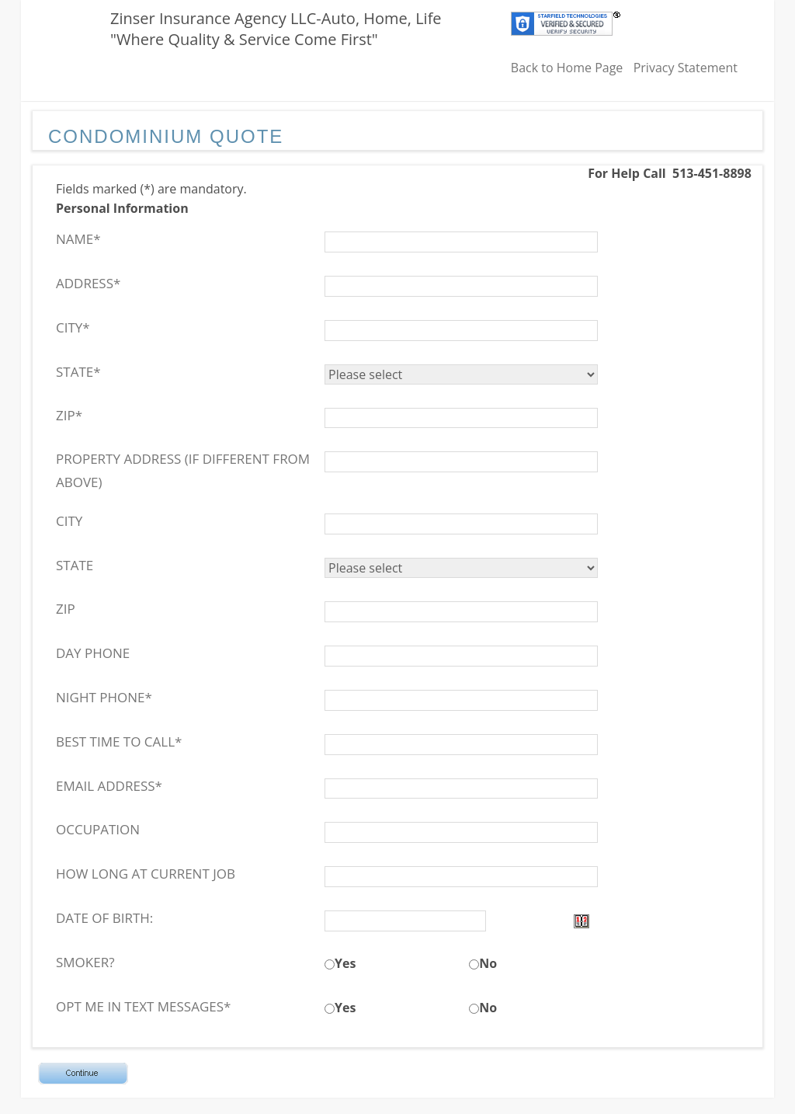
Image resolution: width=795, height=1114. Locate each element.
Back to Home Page (567, 67)
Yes (345, 963)
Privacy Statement (686, 67)
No (488, 963)
